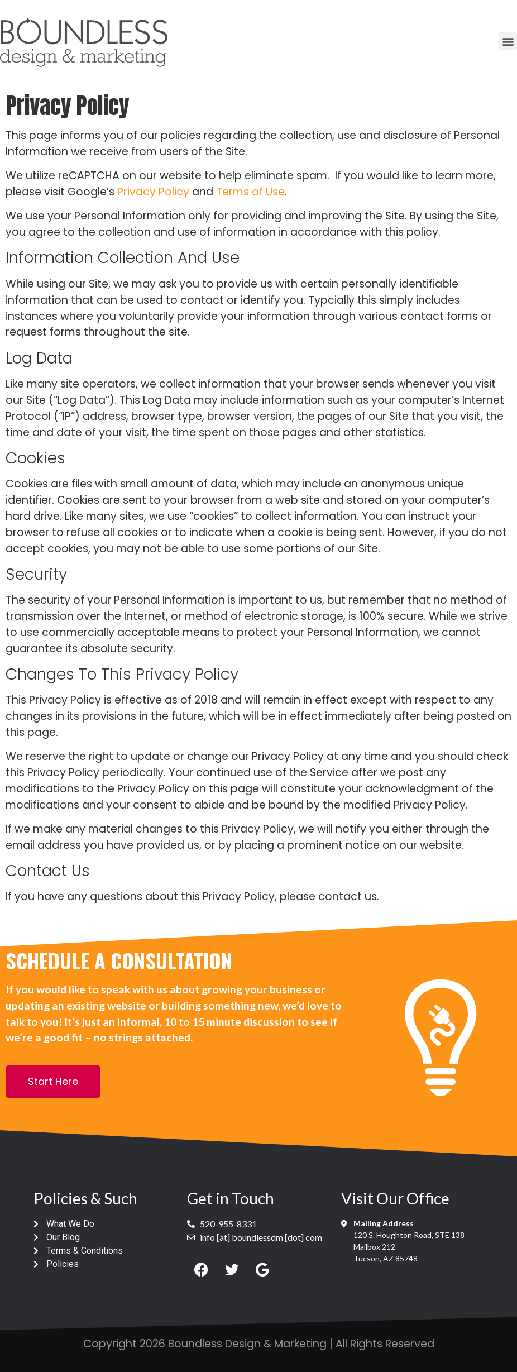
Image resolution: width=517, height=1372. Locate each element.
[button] (508, 41)
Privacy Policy (153, 191)
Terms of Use (250, 191)
